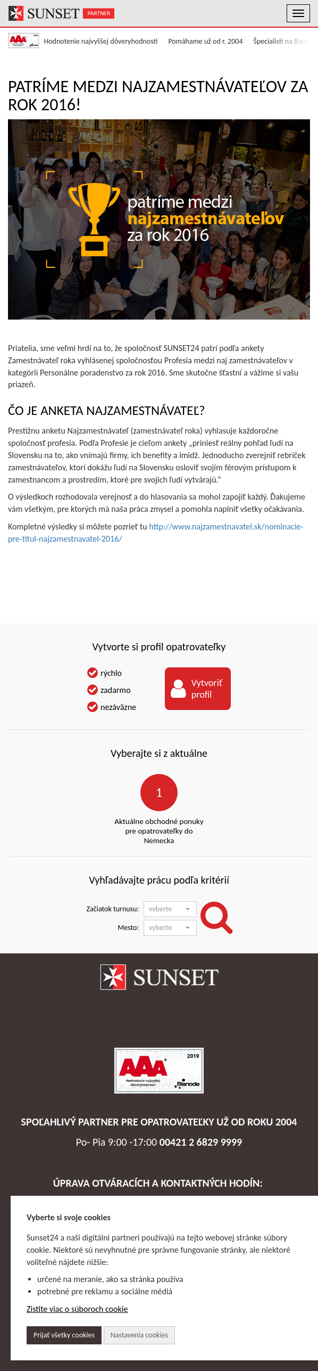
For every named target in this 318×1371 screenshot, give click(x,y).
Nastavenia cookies (139, 1335)
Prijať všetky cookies (64, 1335)
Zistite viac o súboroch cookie (77, 1309)
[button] (170, 909)
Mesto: (128, 927)
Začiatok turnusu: (113, 908)
